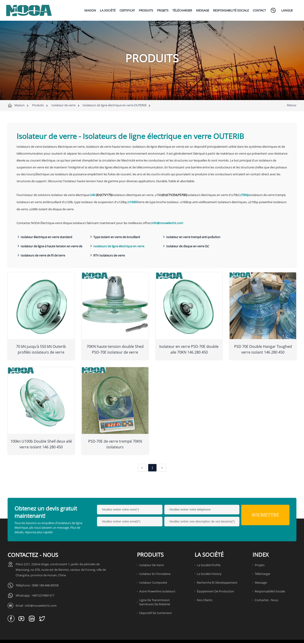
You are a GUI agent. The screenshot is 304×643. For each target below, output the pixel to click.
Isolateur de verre (63, 105)
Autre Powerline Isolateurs (157, 581)
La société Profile (208, 554)
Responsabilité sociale (270, 581)
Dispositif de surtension (155, 602)
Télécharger (262, 563)
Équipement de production (215, 581)
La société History (209, 563)
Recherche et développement (217, 572)
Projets (259, 554)
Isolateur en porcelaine (154, 563)
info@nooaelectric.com (41, 595)
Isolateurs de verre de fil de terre (178, 245)
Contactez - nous (266, 589)
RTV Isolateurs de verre (239, 245)
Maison (19, 105)
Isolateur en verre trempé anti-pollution (183, 236)
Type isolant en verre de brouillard (111, 236)
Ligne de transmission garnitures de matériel (154, 591)
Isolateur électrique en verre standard (46, 236)
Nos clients (204, 589)
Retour (291, 105)
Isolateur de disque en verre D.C (109, 245)
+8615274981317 (43, 585)
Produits (38, 105)
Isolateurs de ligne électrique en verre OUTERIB (114, 105)
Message (261, 572)
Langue (287, 10)
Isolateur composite (153, 572)
